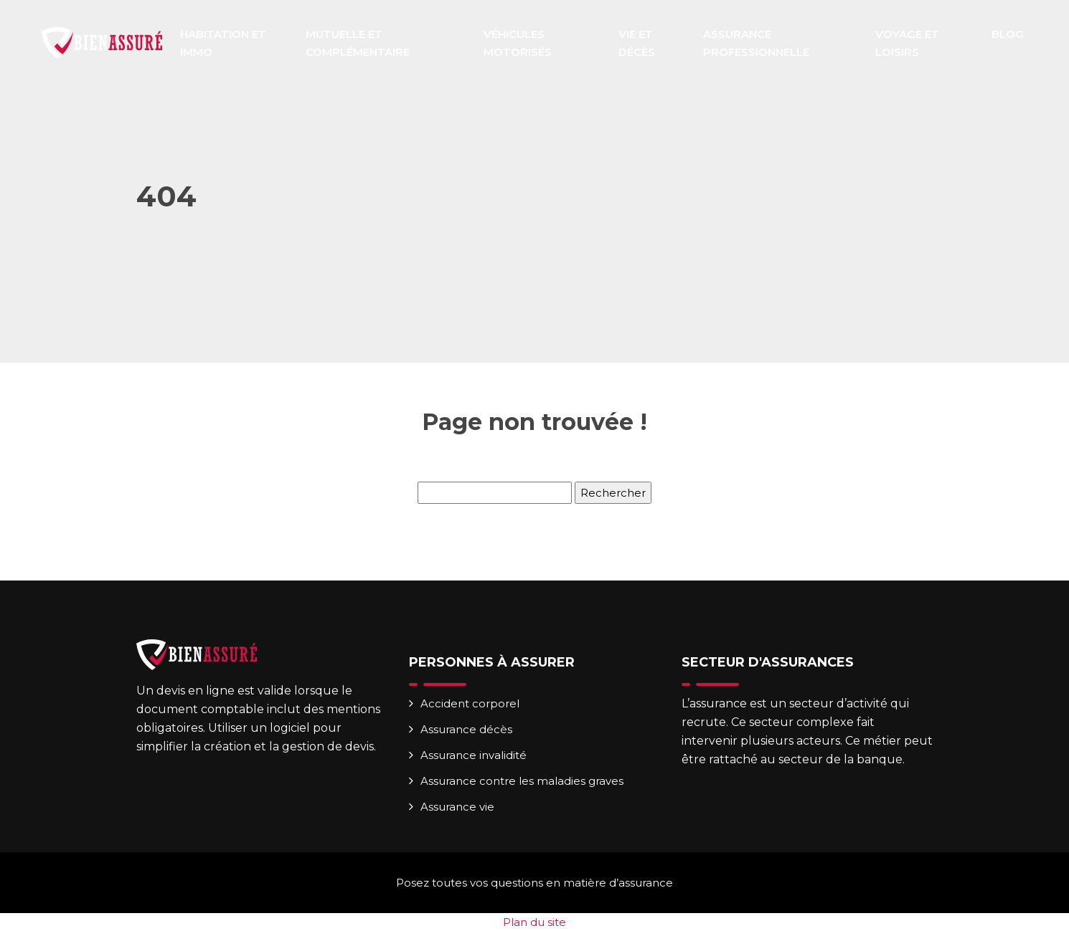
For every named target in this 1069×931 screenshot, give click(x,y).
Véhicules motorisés (518, 43)
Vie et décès (636, 43)
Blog (1008, 34)
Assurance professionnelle (756, 43)
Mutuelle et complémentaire (358, 43)
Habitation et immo (223, 43)
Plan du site (534, 922)
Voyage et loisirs (907, 43)
